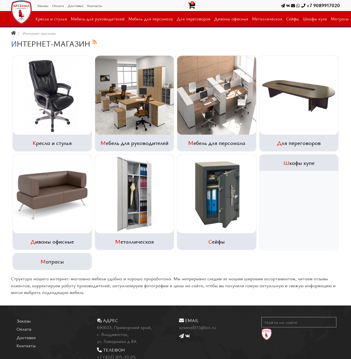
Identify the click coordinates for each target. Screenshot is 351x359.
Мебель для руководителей (134, 143)
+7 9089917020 (318, 5)
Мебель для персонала (216, 143)
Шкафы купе (299, 163)
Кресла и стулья (52, 143)
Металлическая (134, 241)
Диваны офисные (52, 241)
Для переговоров (299, 143)
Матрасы (52, 261)
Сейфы (216, 241)
